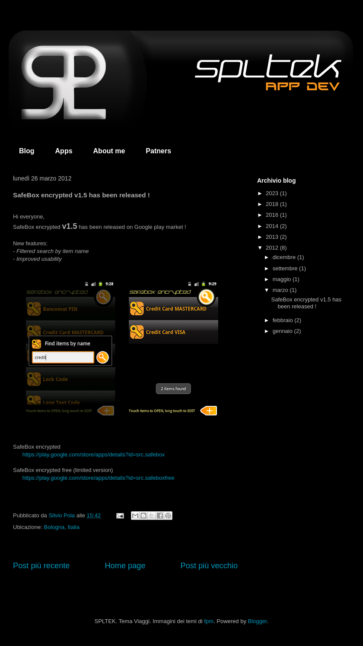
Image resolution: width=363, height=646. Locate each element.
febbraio (284, 320)
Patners (158, 151)
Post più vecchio (209, 565)
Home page (125, 565)
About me (109, 151)
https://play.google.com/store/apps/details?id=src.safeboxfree (98, 478)
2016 (273, 215)
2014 (273, 226)
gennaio (283, 331)
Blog (27, 151)
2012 (273, 247)
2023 (273, 193)
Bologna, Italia (62, 527)
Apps (64, 151)
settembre (286, 268)
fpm (208, 621)
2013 (273, 237)
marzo (281, 290)
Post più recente (41, 565)
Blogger (257, 621)
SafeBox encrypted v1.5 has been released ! (306, 303)
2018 (273, 204)
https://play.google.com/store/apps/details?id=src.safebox (93, 454)
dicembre (285, 257)
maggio (283, 279)
